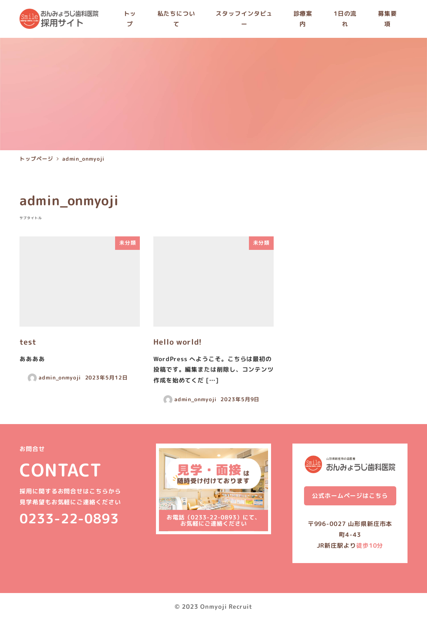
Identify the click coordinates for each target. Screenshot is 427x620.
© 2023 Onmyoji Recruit (213, 606)
